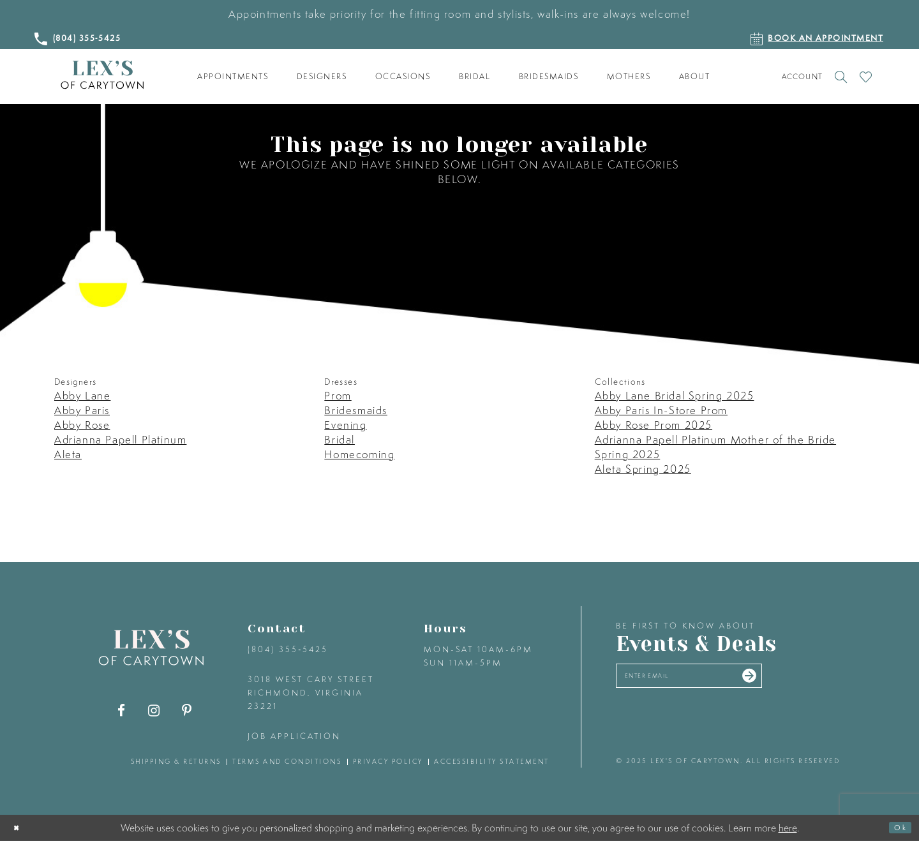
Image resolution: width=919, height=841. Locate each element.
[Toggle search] (840, 76)
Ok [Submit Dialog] (896, 828)
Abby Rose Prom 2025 (653, 424)
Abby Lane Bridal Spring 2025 (674, 395)
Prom (337, 395)
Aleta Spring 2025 (643, 468)
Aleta (68, 454)
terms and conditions (286, 761)
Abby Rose (82, 424)
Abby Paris (82, 410)
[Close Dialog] (20, 828)
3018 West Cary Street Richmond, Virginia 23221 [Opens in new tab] (311, 692)
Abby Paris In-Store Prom (661, 410)
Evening (345, 424)
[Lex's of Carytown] (102, 75)
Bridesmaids (355, 410)
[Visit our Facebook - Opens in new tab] (121, 710)
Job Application (294, 736)
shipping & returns (176, 761)
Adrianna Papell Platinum (120, 439)
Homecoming (359, 454)
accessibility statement (491, 761)
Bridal (339, 439)
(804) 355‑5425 (288, 649)
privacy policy (388, 761)
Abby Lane (82, 395)
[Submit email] (805, 681)
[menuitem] (233, 76)
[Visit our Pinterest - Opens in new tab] (186, 710)
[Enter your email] (719, 680)
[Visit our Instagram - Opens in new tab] (154, 710)
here (788, 827)
